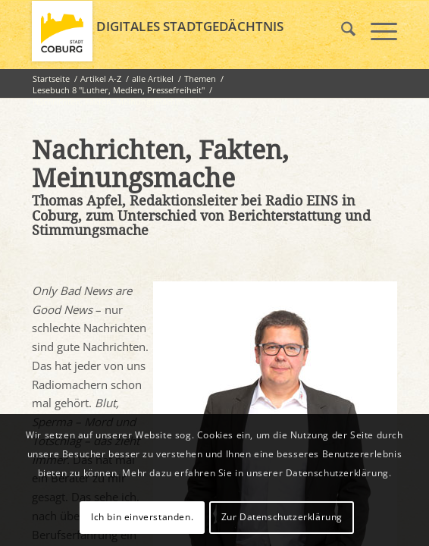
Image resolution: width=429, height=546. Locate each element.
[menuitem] (340, 31)
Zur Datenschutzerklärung (282, 516)
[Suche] (340, 31)
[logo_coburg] (178, 31)
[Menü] (376, 31)
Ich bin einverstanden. (142, 516)
